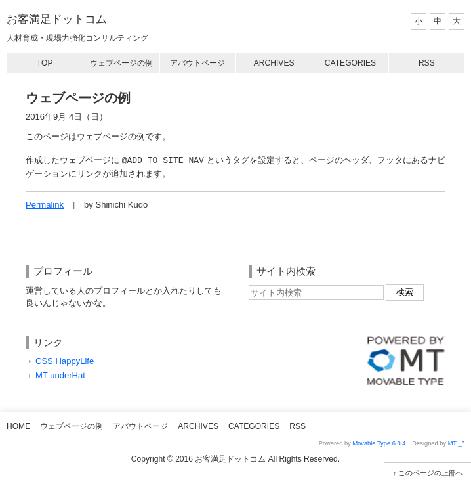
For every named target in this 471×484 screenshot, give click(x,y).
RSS (427, 63)
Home (18, 426)
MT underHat (60, 375)
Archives (274, 63)
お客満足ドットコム (57, 19)
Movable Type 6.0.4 (378, 443)
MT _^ (456, 443)
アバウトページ (197, 63)
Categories (350, 63)
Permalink (45, 204)
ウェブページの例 (121, 63)
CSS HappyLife (64, 361)
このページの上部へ (430, 473)
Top (45, 63)
